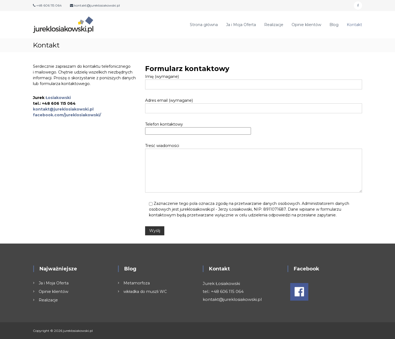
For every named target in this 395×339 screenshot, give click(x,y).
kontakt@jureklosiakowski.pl (63, 109)
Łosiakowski (58, 97)
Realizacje (273, 24)
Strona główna (204, 24)
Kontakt (354, 24)
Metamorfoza (136, 283)
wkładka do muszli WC (145, 291)
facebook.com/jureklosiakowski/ (67, 114)
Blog (333, 24)
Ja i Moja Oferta (241, 24)
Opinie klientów (306, 24)
